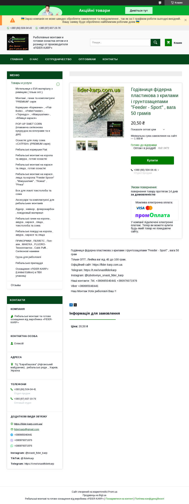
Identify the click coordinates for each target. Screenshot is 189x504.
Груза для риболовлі (28, 257)
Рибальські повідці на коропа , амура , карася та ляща (34, 233)
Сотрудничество (58, 59)
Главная (16, 59)
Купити (152, 160)
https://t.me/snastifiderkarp (39, 463)
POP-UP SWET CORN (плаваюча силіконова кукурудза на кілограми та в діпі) (33, 129)
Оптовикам (87, 59)
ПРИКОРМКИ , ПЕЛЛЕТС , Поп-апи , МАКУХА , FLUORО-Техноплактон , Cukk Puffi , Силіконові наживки (34, 246)
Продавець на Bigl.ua (94, 495)
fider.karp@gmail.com (26, 429)
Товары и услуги (21, 82)
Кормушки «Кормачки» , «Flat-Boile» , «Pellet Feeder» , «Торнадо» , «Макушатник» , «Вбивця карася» (34, 112)
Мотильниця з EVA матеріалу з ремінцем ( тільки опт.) (34, 90)
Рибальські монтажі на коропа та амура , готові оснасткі (34, 157)
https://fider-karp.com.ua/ (28, 423)
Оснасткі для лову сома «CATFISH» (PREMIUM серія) (33, 142)
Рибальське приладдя (29, 263)
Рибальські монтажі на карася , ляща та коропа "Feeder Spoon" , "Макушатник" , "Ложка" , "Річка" (35, 179)
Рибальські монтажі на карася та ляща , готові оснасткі (34, 166)
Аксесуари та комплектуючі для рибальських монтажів (35, 201)
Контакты (110, 59)
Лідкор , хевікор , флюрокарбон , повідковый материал (35, 211)
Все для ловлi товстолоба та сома (33, 192)
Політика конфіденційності (149, 498)
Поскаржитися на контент (119, 498)
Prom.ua (112, 491)
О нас (34, 59)
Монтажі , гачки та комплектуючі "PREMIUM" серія (35, 100)
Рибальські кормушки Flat (31, 149)
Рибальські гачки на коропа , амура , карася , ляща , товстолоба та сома (33, 222)
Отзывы (16, 285)
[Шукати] (155, 42)
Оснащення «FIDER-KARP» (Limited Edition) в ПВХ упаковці (32, 272)
